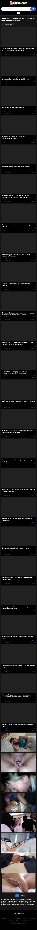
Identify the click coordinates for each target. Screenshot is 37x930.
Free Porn (18, 927)
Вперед (23, 895)
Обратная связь (18, 913)
